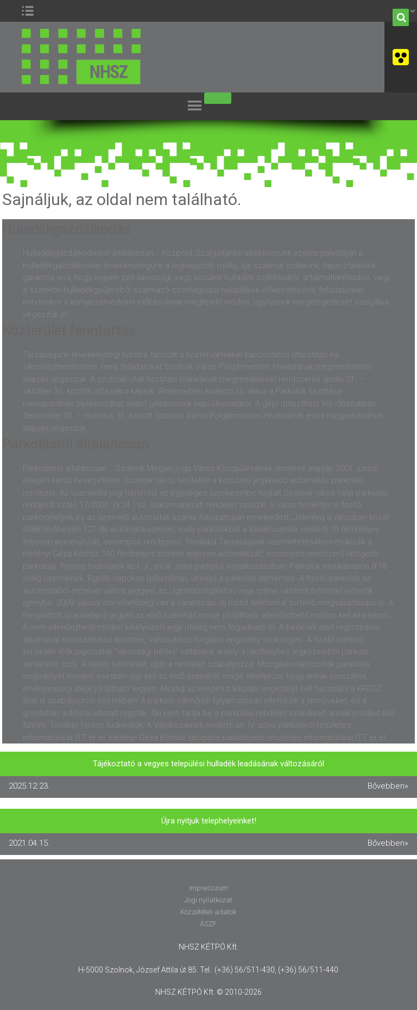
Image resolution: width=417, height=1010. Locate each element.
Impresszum (208, 888)
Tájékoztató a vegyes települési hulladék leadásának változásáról (208, 764)
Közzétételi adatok (208, 912)
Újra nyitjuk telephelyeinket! (208, 821)
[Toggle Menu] (217, 98)
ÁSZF (208, 924)
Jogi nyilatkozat (208, 900)
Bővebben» (388, 786)
